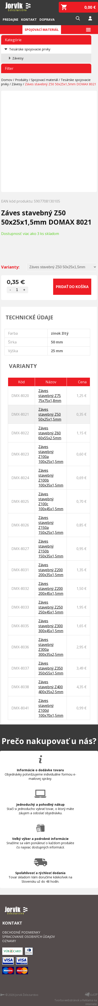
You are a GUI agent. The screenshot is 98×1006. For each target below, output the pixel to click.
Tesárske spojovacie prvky (29, 49)
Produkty (21, 80)
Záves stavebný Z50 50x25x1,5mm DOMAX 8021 (60, 84)
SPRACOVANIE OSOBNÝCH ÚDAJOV (28, 936)
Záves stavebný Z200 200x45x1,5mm (50, 588)
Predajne (10, 19)
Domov (6, 80)
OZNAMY (9, 941)
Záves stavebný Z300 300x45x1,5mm (50, 625)
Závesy (18, 58)
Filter (9, 68)
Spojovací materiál (42, 29)
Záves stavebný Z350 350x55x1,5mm (50, 668)
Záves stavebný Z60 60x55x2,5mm (49, 433)
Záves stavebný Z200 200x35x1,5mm (50, 569)
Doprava (47, 19)
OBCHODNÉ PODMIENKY (21, 932)
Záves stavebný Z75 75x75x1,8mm (49, 395)
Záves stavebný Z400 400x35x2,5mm (50, 686)
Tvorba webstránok (66, 1000)
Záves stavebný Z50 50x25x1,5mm (49, 414)
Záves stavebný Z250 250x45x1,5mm (50, 607)
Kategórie (13, 39)
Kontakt (29, 19)
